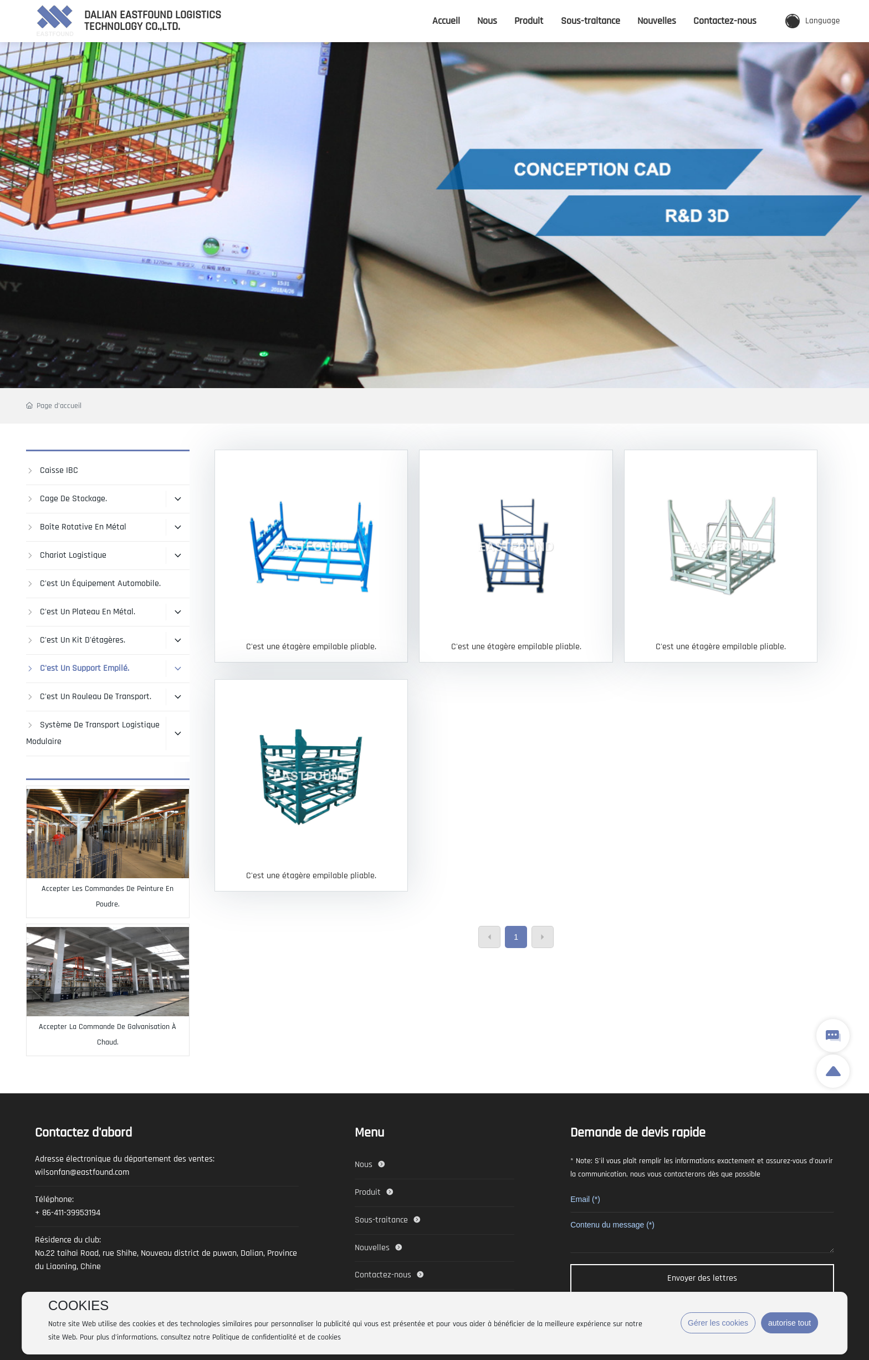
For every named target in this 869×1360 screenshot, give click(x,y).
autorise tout (789, 1322)
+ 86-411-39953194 (67, 1213)
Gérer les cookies (718, 1322)
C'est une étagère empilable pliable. (311, 647)
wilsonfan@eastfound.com (82, 1172)
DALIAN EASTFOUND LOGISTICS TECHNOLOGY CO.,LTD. (152, 20)
